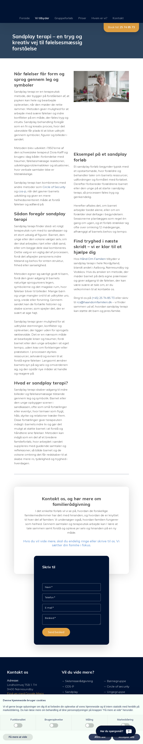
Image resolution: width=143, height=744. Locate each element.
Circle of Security (54, 187)
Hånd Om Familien (93, 259)
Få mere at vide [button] (18, 737)
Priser (82, 18)
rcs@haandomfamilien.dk (94, 302)
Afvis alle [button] (99, 737)
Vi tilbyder (42, 18)
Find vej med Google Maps (25, 693)
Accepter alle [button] (126, 737)
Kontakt (118, 18)
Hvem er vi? (99, 18)
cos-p (22, 191)
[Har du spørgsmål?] (116, 731)
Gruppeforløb (64, 18)
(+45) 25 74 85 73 (103, 298)
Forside (25, 18)
